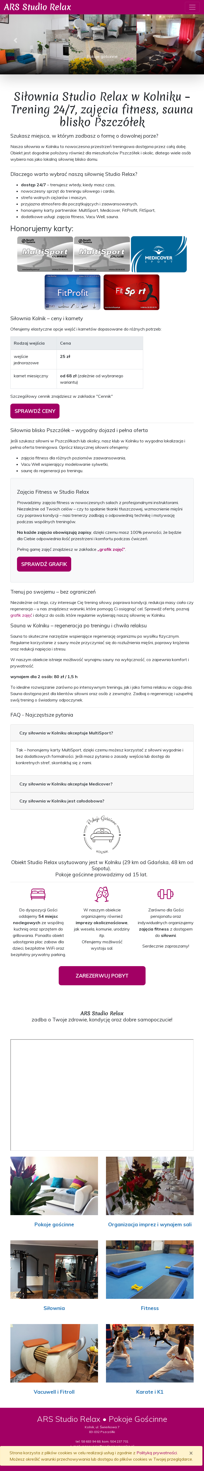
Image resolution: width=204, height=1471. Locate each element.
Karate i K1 (150, 1392)
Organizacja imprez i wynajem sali (150, 1224)
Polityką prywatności (157, 1452)
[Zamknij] (191, 1452)
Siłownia (54, 1308)
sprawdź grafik (44, 564)
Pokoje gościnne (54, 1224)
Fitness (150, 1308)
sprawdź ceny (35, 411)
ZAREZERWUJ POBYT (102, 976)
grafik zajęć (21, 615)
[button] (15, 40)
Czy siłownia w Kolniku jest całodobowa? (61, 801)
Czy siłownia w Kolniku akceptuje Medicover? (66, 784)
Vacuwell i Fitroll (54, 1392)
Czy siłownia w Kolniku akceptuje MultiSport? (66, 733)
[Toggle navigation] (192, 7)
